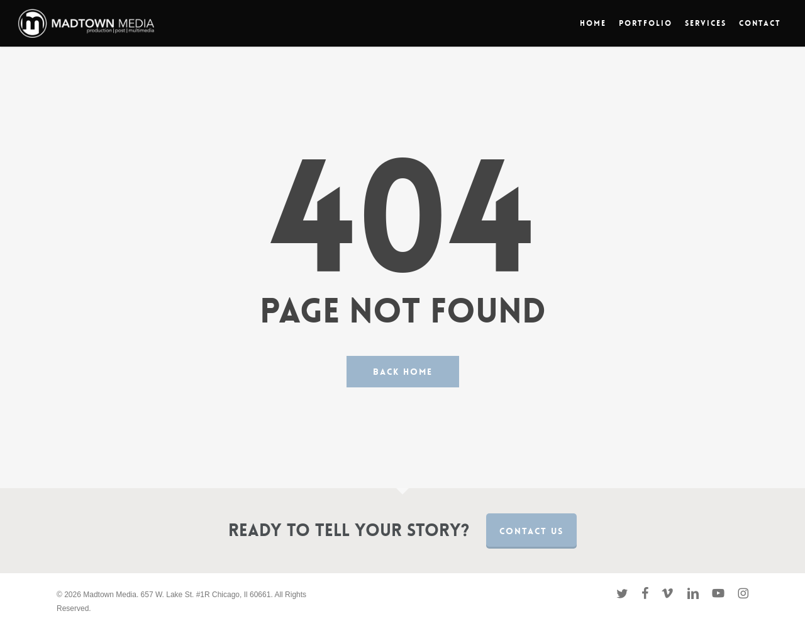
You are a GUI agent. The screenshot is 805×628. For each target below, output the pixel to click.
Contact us (531, 531)
